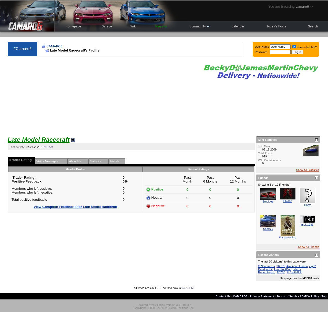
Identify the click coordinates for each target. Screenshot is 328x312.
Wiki (133, 26)
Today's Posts (276, 26)
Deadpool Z (265, 269)
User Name (262, 46)
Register (161, 26)
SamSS (268, 228)
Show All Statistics (307, 170)
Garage (107, 26)
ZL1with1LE (294, 272)
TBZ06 (281, 272)
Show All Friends (308, 246)
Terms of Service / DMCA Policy (298, 296)
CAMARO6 (54, 46)
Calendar (237, 26)
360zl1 (280, 266)
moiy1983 (307, 224)
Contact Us (223, 296)
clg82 (312, 266)
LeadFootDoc (282, 269)
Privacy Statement (262, 296)
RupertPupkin (266, 272)
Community (199, 26)
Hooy (307, 204)
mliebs (297, 269)
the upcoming (287, 237)
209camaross (266, 266)
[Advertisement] (101, 96)
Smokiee (267, 201)
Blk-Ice (287, 201)
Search (313, 26)
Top (324, 296)
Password (261, 52)
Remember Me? (304, 47)
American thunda (297, 266)
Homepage (73, 26)
